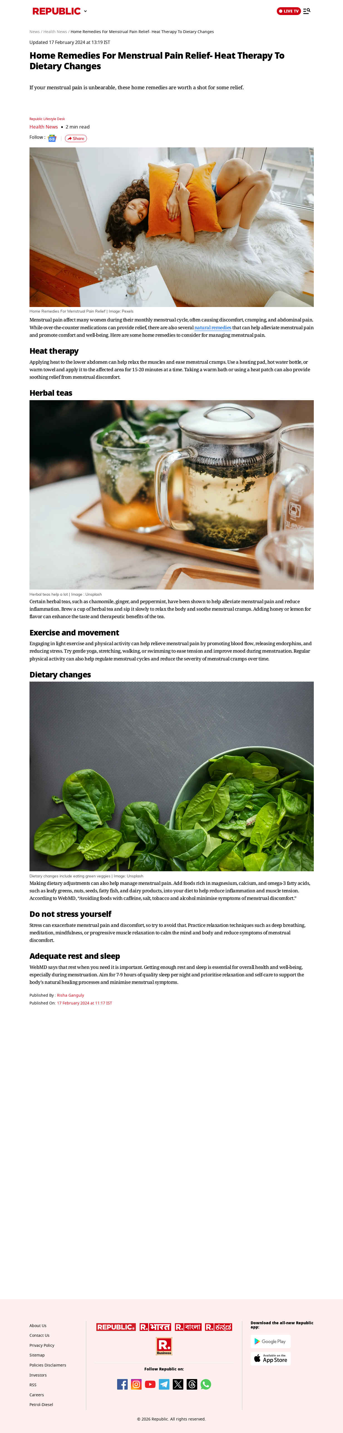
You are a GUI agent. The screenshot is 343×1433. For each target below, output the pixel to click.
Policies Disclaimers (47, 1365)
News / (35, 32)
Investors (38, 1375)
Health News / (56, 32)
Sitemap (37, 1355)
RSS (32, 1385)
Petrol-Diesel (41, 1405)
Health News (43, 126)
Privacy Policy (41, 1345)
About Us (37, 1326)
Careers (36, 1395)
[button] (76, 138)
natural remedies (212, 327)
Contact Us (39, 1335)
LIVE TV (289, 11)
